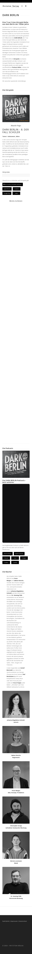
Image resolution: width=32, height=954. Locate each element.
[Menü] (22, 6)
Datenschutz (23, 921)
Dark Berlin (5, 921)
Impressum (14, 921)
